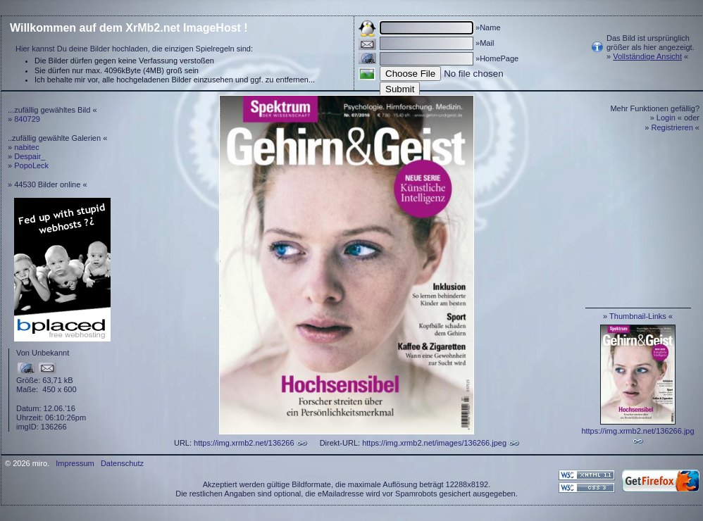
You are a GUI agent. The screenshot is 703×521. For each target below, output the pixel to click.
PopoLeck (31, 165)
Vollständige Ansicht (647, 56)
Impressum (75, 463)
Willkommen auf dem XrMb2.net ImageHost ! (129, 28)
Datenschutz (122, 463)
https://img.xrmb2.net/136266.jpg (637, 431)
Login (666, 117)
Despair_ (29, 156)
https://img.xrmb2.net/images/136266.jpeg (434, 443)
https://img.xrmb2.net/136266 (244, 443)
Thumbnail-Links (637, 316)
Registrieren (672, 127)
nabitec (26, 147)
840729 (27, 119)
